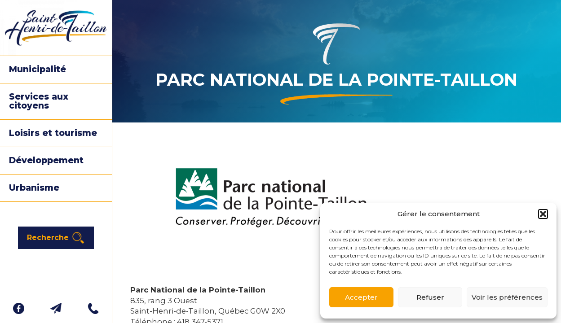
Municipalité (37, 69)
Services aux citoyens (38, 101)
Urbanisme (34, 188)
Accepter (361, 297)
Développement (46, 160)
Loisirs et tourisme (53, 133)
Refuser (430, 297)
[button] (543, 214)
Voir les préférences (507, 297)
